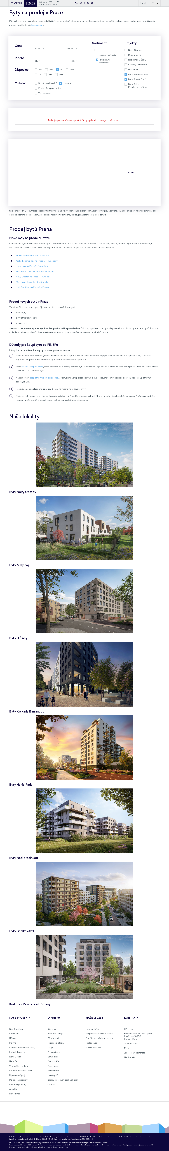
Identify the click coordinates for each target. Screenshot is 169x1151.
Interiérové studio (93, 1048)
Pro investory (53, 1066)
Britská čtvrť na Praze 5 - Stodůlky (32, 256)
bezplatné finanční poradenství (44, 378)
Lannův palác (53, 1075)
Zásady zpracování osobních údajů (63, 1080)
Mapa (126, 1048)
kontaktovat (37, 25)
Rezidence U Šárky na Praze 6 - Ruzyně (34, 272)
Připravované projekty (19, 1075)
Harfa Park (14, 1061)
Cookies (51, 1085)
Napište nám (129, 1058)
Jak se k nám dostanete (134, 1053)
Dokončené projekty (18, 1080)
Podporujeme (53, 1052)
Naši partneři (53, 1071)
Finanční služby (92, 1029)
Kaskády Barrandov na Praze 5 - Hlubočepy (37, 261)
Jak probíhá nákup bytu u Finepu (100, 1034)
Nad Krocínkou (16, 1029)
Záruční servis (54, 1038)
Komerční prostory (17, 1085)
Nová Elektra (15, 1057)
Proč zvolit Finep (55, 1034)
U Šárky (12, 1038)
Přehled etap (14, 1094)
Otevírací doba (130, 1044)
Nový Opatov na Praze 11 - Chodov (33, 277)
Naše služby (94, 1018)
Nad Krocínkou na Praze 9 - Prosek (32, 287)
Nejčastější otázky (56, 1043)
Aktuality (13, 1089)
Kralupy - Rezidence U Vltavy (22, 1048)
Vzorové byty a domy (19, 1066)
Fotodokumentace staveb (20, 1071)
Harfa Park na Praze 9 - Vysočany (32, 266)
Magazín (51, 1048)
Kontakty (144, 3)
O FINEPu (54, 1018)
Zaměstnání (53, 1057)
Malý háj (13, 1043)
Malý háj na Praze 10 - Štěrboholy (32, 282)
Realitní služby (92, 1043)
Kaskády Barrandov (18, 1052)
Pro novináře (53, 1061)
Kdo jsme (52, 1029)
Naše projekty (20, 1018)
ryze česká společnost (32, 367)
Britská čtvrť (14, 1034)
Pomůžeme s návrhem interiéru (99, 1038)
